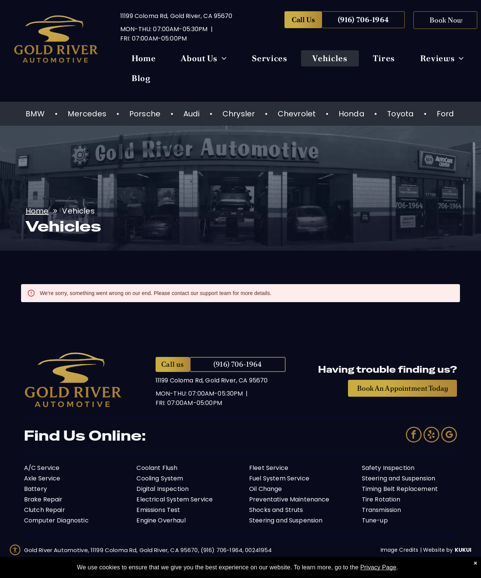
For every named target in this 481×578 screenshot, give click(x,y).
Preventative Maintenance (289, 499)
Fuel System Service (279, 478)
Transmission (381, 510)
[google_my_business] (449, 435)
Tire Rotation (381, 499)
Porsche (144, 113)
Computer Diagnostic (56, 520)
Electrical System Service (174, 499)
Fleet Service (268, 468)
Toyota (400, 113)
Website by (438, 550)
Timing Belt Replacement (400, 489)
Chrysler (238, 113)
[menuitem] (143, 60)
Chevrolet (297, 113)
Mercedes (87, 113)
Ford (445, 113)
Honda (352, 113)
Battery (35, 489)
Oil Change (265, 489)
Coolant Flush (156, 468)
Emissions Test (158, 510)
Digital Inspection (162, 489)
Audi (191, 113)
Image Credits (400, 550)
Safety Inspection (388, 468)
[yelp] (431, 435)
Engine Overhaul (160, 520)
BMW (35, 113)
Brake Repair (43, 499)
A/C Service (42, 468)
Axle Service (42, 478)
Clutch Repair (44, 510)
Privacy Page (378, 567)
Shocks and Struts (276, 510)
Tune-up (375, 520)
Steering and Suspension (285, 520)
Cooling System (159, 478)
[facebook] (414, 435)
